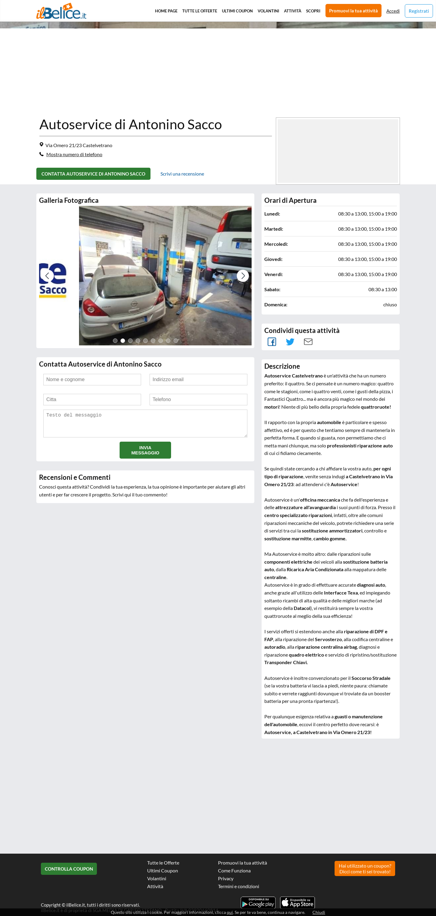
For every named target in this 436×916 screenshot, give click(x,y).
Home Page (166, 10)
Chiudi (318, 912)
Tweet (290, 342)
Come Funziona (234, 870)
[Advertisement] (187, 73)
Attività (292, 10)
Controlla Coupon (69, 869)
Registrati (419, 11)
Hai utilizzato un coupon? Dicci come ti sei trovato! (365, 868)
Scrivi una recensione (182, 173)
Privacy (225, 878)
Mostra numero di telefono (74, 154)
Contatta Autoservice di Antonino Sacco (93, 173)
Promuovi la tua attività (353, 10)
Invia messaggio (145, 455)
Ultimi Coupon (237, 10)
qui (230, 912)
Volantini (268, 10)
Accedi (393, 11)
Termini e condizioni (238, 886)
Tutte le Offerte (199, 10)
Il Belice (61, 11)
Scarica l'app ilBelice (297, 903)
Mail (308, 342)
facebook (271, 342)
